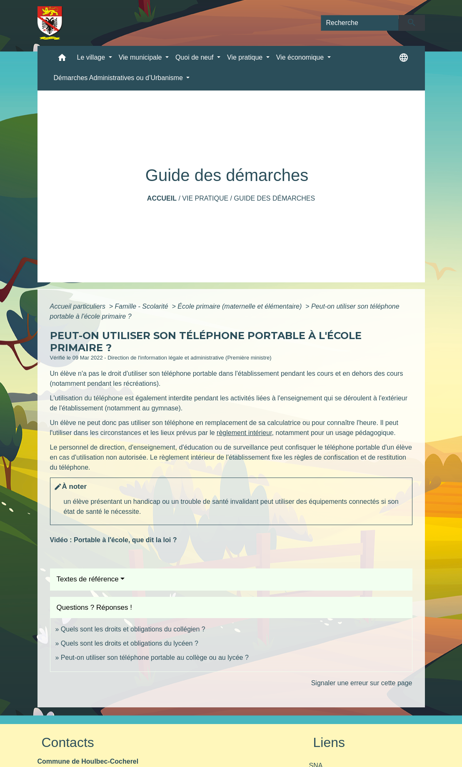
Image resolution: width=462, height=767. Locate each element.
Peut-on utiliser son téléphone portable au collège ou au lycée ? (155, 657)
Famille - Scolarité (142, 306)
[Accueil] (50, 23)
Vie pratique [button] (246, 57)
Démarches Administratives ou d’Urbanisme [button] (119, 77)
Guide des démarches (274, 198)
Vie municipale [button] (141, 57)
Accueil (162, 198)
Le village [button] (92, 57)
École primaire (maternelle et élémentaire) (240, 306)
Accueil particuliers (78, 306)
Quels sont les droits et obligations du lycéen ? (129, 643)
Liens (329, 742)
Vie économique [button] (301, 57)
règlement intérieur (244, 432)
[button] (62, 59)
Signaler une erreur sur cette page (361, 683)
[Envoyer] (412, 23)
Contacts (68, 742)
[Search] (360, 23)
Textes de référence (88, 579)
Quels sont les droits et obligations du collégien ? (133, 629)
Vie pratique (205, 198)
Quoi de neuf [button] (195, 57)
